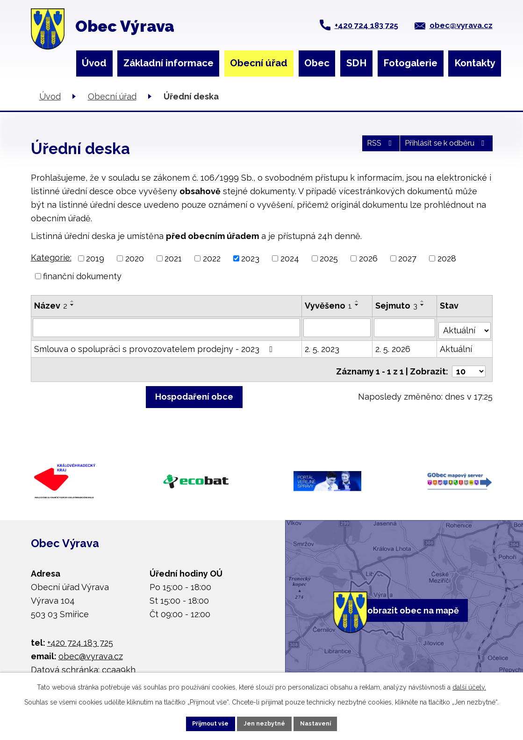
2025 (329, 258)
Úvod (94, 63)
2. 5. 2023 (322, 346)
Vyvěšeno (328, 305)
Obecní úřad (258, 63)
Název (50, 305)
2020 (134, 258)
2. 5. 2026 (393, 346)
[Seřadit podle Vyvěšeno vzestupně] (357, 301)
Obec (317, 63)
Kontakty (474, 63)
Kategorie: (51, 257)
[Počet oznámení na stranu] (469, 365)
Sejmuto (397, 305)
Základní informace (168, 63)
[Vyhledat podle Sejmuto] (405, 327)
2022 (212, 258)
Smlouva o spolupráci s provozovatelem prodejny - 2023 (155, 346)
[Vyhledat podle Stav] (465, 326)
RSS (359, 148)
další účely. (469, 683)
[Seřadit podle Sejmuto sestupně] (423, 305)
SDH (356, 63)
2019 (95, 258)
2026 (368, 258)
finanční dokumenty (82, 276)
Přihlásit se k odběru (437, 148)
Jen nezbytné (265, 722)
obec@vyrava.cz (461, 25)
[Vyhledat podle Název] (167, 327)
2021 (173, 258)
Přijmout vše (196, 722)
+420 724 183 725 (366, 25)
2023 (250, 258)
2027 (407, 258)
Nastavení (330, 722)
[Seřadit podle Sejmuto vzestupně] (423, 301)
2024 (289, 258)
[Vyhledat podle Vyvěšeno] (337, 327)
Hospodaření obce (194, 391)
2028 (446, 258)
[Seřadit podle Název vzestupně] (72, 301)
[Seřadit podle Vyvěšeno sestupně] (357, 305)
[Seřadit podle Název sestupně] (72, 305)
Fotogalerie (410, 63)
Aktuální (457, 346)
